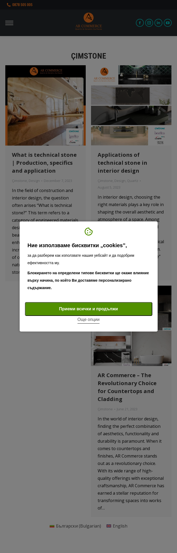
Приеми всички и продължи (88, 309)
